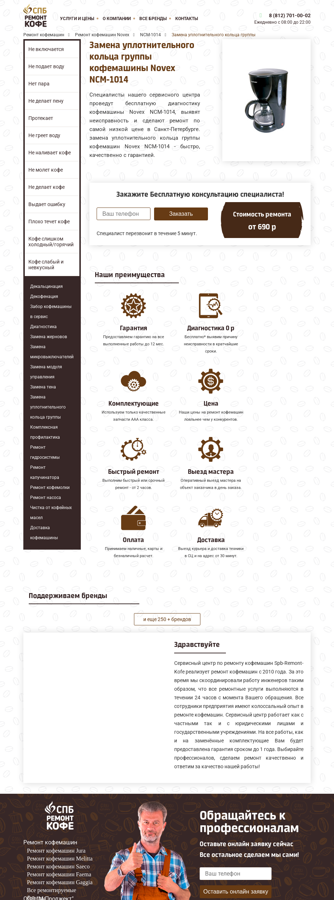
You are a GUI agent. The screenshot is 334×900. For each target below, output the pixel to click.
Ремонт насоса (45, 497)
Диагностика (43, 326)
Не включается (46, 49)
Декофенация (44, 296)
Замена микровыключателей (52, 351)
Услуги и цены (77, 18)
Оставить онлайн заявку (235, 865)
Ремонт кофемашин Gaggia (60, 856)
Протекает (40, 118)
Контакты (186, 18)
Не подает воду (46, 66)
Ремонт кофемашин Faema (59, 848)
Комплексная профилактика (45, 432)
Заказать (181, 214)
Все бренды (153, 18)
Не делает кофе (46, 187)
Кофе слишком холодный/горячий (51, 241)
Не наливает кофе (49, 152)
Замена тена (43, 387)
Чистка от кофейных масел (51, 512)
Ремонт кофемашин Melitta (60, 832)
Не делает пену (46, 101)
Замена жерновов (48, 336)
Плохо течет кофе (49, 221)
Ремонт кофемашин (50, 816)
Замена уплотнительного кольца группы (48, 407)
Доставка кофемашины (44, 532)
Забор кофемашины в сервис (50, 311)
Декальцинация (46, 286)
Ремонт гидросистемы (45, 452)
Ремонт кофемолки (50, 487)
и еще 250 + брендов (167, 593)
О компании (117, 18)
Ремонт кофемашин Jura (56, 824)
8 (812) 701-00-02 (290, 15)
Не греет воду (44, 135)
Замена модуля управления (46, 371)
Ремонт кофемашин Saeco (58, 840)
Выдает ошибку (46, 204)
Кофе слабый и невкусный (46, 264)
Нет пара (39, 84)
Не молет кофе (45, 170)
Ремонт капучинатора (44, 472)
